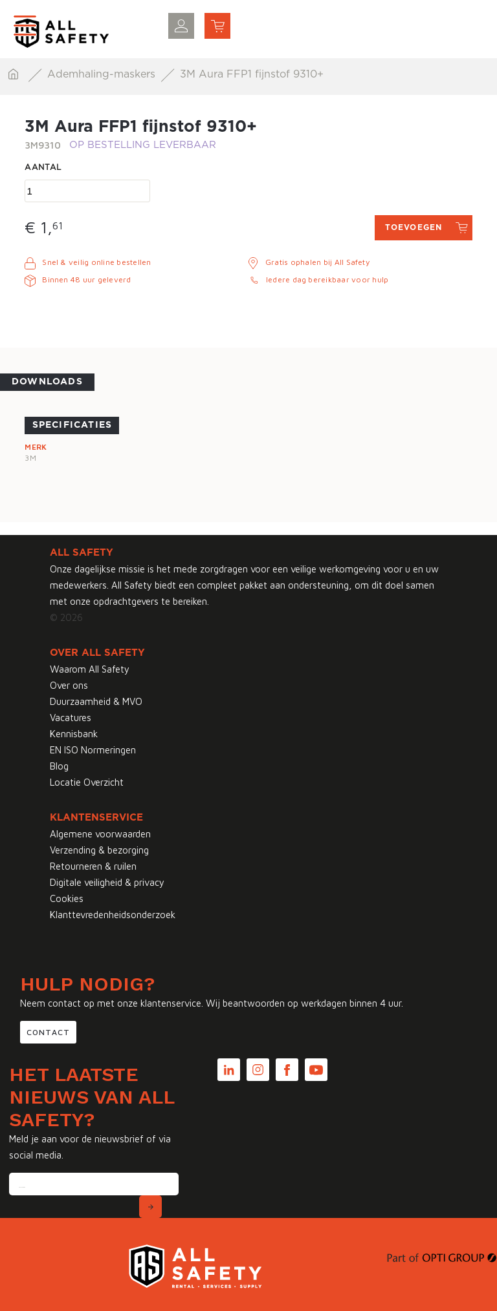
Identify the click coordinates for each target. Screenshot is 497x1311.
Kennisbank (74, 733)
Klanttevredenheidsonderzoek (112, 914)
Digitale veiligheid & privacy (107, 882)
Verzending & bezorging (99, 849)
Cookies (66, 898)
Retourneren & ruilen (93, 866)
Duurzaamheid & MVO (96, 701)
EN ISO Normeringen (93, 749)
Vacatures (70, 717)
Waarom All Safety (89, 669)
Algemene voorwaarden (100, 833)
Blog (59, 765)
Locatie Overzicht (87, 782)
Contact (48, 1032)
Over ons (69, 685)
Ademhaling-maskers (103, 74)
